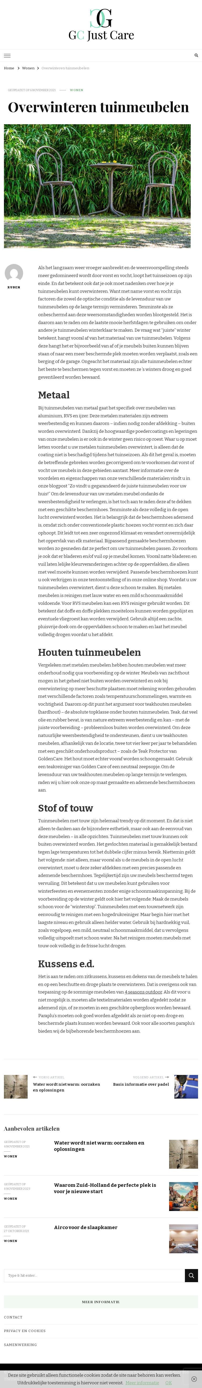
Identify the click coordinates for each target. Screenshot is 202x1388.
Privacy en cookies (25, 1331)
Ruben (14, 276)
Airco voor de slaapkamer (86, 1227)
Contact (13, 1317)
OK (168, 1383)
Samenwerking (20, 1345)
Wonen (76, 90)
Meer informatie (142, 1383)
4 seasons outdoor (143, 992)
